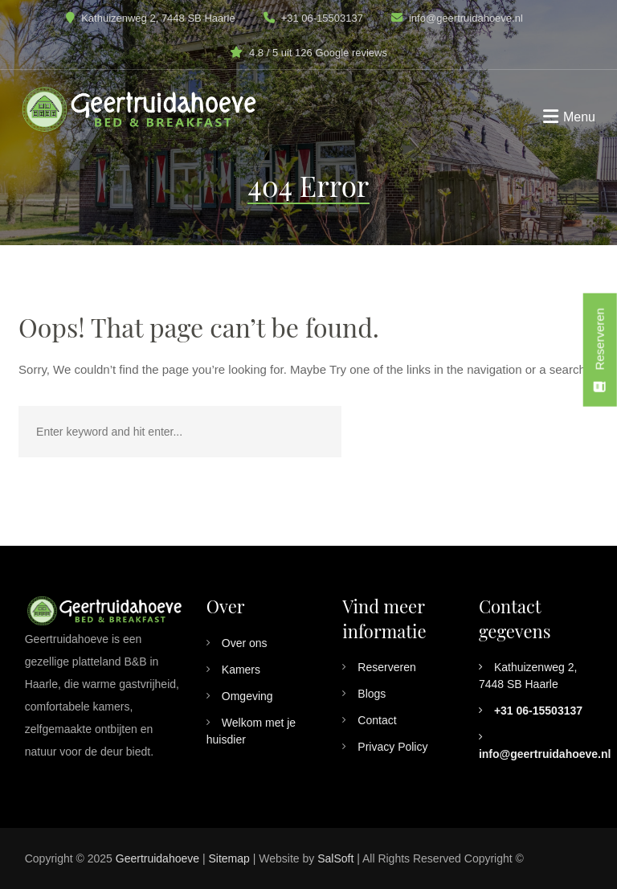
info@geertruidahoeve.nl (466, 18)
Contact (377, 720)
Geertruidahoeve (157, 858)
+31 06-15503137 (313, 18)
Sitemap (228, 858)
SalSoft (335, 858)
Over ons (245, 643)
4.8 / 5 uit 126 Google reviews (318, 53)
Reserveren (386, 667)
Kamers (241, 669)
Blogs (372, 693)
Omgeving (247, 696)
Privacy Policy (392, 746)
